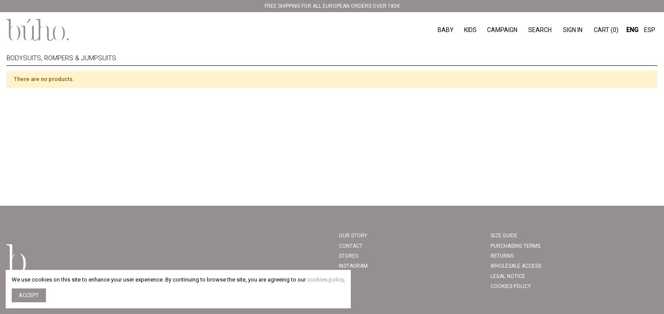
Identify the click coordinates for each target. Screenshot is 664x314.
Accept (29, 295)
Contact (351, 246)
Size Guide (504, 236)
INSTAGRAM (353, 266)
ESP (649, 29)
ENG (632, 29)
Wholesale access (516, 266)
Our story (353, 236)
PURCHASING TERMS (515, 246)
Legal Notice (508, 276)
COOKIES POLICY (511, 286)
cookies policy (325, 279)
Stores (348, 256)
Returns (502, 256)
